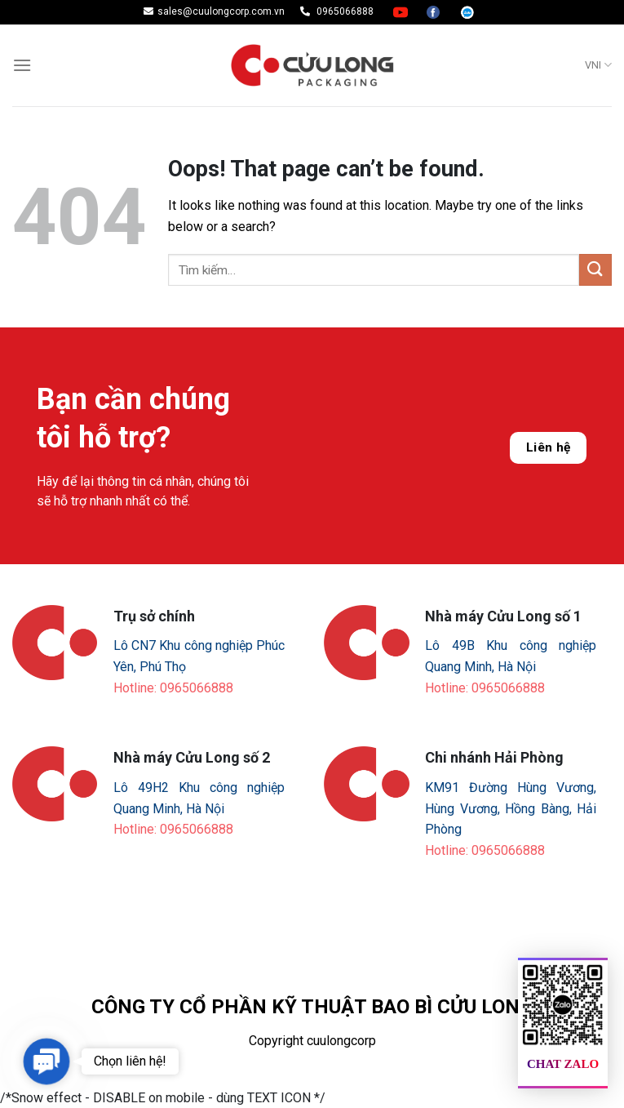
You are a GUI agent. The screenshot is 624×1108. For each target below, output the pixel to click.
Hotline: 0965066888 (173, 688)
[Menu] (22, 65)
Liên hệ (548, 447)
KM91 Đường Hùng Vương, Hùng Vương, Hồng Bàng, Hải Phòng (510, 808)
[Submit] (595, 270)
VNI (598, 65)
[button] (46, 1061)
